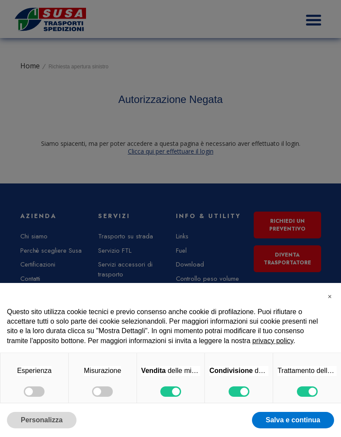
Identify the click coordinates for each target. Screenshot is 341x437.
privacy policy (272, 340)
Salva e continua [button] (293, 420)
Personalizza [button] (42, 420)
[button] (330, 297)
